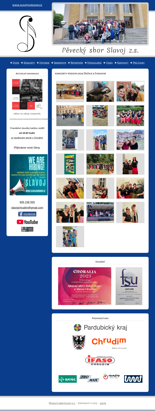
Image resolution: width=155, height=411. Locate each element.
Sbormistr (60, 62)
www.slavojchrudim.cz (27, 4)
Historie (44, 62)
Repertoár (77, 62)
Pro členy (139, 62)
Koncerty (29, 62)
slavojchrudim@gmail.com (27, 207)
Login (103, 403)
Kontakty (123, 62)
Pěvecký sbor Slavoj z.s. (62, 403)
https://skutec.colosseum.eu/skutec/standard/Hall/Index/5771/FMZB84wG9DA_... (31, 119)
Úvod (16, 62)
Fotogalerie (94, 62)
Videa (109, 62)
